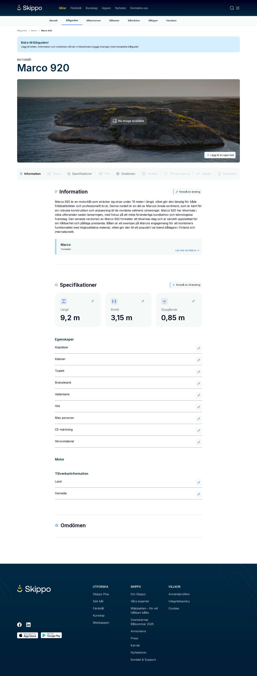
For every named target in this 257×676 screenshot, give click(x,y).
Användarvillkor (179, 594)
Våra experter (140, 601)
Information (30, 173)
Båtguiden (72, 20)
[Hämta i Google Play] (51, 635)
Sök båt (98, 601)
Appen (106, 8)
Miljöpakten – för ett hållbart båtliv (144, 610)
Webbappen (101, 622)
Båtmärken (134, 20)
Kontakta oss (139, 8)
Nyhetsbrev (139, 652)
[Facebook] (19, 625)
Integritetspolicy (179, 601)
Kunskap (92, 8)
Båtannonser (94, 20)
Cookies (173, 608)
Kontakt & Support (143, 659)
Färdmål (75, 8)
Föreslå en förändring (186, 284)
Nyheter (120, 8)
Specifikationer (79, 173)
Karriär (135, 645)
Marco (34, 30)
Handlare (171, 20)
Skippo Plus (101, 594)
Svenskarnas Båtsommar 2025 (142, 622)
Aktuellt (53, 20)
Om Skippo (138, 594)
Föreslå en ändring (187, 191)
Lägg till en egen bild (220, 155)
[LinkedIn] (28, 625)
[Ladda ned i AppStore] (27, 635)
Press (134, 638)
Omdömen (125, 173)
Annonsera (138, 631)
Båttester (114, 20)
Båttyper (153, 20)
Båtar (62, 8)
